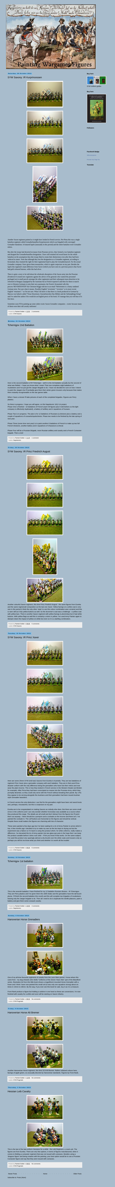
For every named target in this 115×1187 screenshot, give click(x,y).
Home (45, 1174)
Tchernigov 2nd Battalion (21, 325)
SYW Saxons (17, 314)
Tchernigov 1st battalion (20, 861)
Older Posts (77, 1174)
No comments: (36, 999)
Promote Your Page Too (93, 159)
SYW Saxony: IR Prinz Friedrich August (29, 451)
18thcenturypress (91, 155)
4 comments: (36, 906)
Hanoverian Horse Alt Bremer (23, 1012)
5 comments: (36, 624)
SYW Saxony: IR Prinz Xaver (23, 637)
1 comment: (35, 438)
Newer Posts (12, 1174)
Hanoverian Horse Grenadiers (24, 919)
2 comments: (36, 311)
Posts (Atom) (21, 1177)
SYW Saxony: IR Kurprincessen (25, 77)
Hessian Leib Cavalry (19, 1091)
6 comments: (36, 848)
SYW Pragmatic (18, 1001)
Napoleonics (17, 440)
